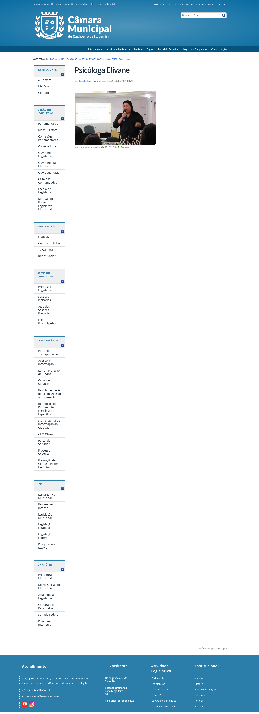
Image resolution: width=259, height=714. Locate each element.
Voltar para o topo (214, 648)
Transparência (47, 340)
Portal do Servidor (168, 49)
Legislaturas (158, 683)
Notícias (199, 700)
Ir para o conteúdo (43, 4)
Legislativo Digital (144, 49)
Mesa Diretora (159, 689)
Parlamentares (159, 678)
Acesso (198, 678)
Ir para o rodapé (105, 4)
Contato (190, 4)
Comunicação (219, 49)
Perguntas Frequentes (194, 49)
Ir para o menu (65, 4)
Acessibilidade (175, 4)
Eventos (198, 706)
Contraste (211, 4)
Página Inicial (95, 49)
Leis (39, 484)
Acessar (223, 4)
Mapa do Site (160, 4)
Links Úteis (44, 564)
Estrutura (199, 695)
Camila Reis (85, 81)
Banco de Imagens (77, 59)
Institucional (47, 69)
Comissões (157, 695)
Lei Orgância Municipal (164, 700)
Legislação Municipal (163, 706)
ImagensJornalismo (99, 59)
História (198, 683)
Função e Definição (205, 689)
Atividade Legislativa (118, 49)
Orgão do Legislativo (45, 111)
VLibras (200, 4)
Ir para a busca (85, 4)
